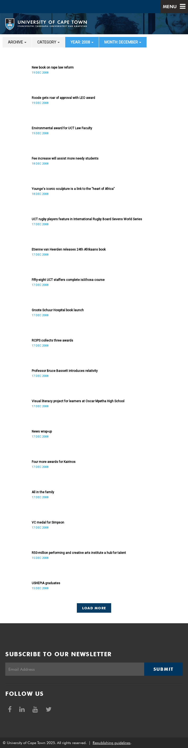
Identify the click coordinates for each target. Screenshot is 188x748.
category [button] (48, 42)
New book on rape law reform (53, 67)
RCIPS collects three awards (52, 340)
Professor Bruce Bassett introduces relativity (65, 371)
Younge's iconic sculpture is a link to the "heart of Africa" (73, 189)
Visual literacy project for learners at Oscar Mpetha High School (78, 401)
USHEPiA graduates (46, 583)
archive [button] (17, 42)
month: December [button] (122, 42)
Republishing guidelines (111, 743)
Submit (163, 669)
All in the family (43, 492)
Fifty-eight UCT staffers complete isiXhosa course (68, 280)
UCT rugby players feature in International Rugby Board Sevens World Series (87, 219)
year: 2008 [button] (81, 42)
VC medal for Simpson (48, 522)
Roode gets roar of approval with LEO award (63, 98)
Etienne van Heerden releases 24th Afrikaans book (69, 249)
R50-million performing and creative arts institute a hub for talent (79, 553)
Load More (94, 608)
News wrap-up (42, 431)
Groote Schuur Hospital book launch (58, 310)
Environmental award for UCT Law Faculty (62, 128)
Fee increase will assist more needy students (65, 158)
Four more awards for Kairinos (54, 462)
